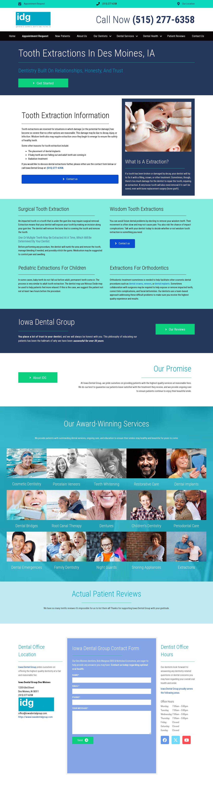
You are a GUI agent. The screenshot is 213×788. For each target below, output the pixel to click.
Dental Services (125, 36)
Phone (75, 697)
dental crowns (136, 283)
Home (12, 36)
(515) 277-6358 (55, 167)
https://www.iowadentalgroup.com (35, 716)
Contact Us (198, 36)
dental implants (162, 283)
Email (75, 686)
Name (75, 675)
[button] (110, 36)
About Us (82, 36)
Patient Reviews (176, 36)
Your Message (79, 708)
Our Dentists (100, 36)
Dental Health (150, 36)
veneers (147, 283)
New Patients (62, 36)
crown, (148, 177)
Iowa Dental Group (27, 667)
